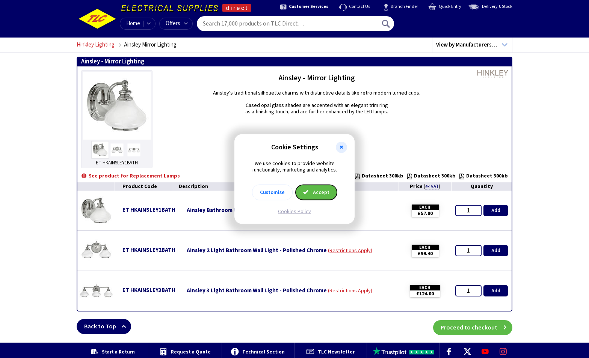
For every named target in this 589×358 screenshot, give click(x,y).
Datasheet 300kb (378, 176)
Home (133, 23)
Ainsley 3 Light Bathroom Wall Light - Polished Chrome (257, 290)
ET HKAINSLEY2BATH (148, 250)
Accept (316, 192)
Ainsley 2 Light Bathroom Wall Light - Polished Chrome (257, 250)
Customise (272, 192)
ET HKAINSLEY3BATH (148, 290)
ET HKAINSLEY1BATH (148, 210)
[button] (341, 147)
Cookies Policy (294, 211)
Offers (177, 23)
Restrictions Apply (350, 250)
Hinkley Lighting (96, 45)
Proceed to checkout (476, 326)
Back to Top (107, 326)
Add (495, 210)
